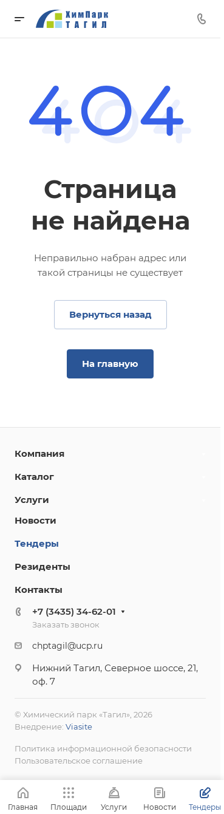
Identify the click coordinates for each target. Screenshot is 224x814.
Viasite (79, 726)
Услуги (32, 499)
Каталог (34, 476)
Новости (35, 520)
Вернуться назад (110, 314)
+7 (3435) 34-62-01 (74, 611)
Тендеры (37, 543)
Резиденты (42, 566)
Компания (39, 453)
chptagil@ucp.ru (67, 645)
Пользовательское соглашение (79, 760)
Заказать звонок (66, 624)
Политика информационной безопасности (103, 748)
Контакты (39, 589)
